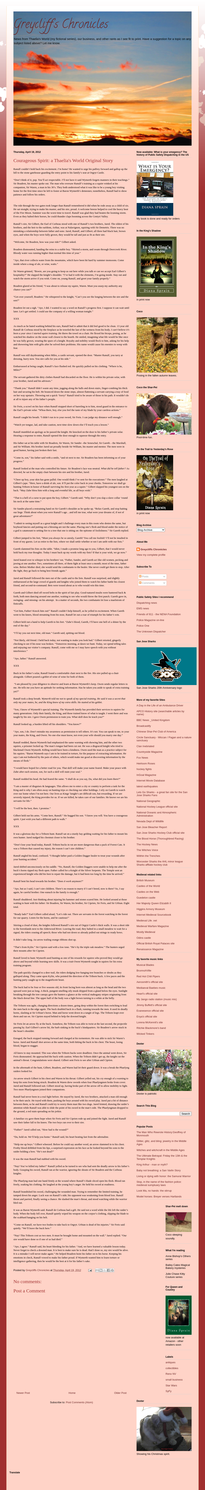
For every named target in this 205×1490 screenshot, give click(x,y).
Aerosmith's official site (150, 981)
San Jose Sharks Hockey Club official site (161, 832)
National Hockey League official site (157, 806)
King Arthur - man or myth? (152, 1164)
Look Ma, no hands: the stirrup (154, 1190)
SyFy (169, 1391)
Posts (144, 576)
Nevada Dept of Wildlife (150, 821)
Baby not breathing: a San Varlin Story (159, 1170)
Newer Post (23, 1392)
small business (174, 1379)
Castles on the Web (148, 891)
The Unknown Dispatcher (151, 631)
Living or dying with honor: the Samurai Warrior (164, 1176)
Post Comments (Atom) (79, 1402)
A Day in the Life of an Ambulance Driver (160, 705)
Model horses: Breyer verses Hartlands (159, 1196)
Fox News (142, 757)
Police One (143, 625)
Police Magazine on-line (150, 620)
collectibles (172, 1368)
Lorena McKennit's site (150, 1022)
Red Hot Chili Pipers (148, 976)
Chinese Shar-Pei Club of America (156, 731)
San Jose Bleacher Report (152, 827)
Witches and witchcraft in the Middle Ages (161, 1150)
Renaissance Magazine (150, 949)
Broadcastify (144, 725)
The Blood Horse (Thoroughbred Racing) (160, 838)
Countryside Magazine (149, 751)
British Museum (146, 880)
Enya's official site (147, 1016)
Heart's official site (147, 993)
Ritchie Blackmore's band (151, 1027)
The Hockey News (147, 844)
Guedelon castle (146, 897)
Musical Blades (145, 964)
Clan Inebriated (145, 746)
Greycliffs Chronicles (154, 549)
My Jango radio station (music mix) (157, 999)
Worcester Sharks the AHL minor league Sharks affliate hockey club (160, 863)
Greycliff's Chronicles (60, 25)
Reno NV (171, 1373)
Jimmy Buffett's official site (152, 1005)
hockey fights (144, 769)
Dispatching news (147, 602)
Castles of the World (148, 885)
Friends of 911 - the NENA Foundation (159, 614)
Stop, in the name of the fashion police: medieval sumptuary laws (159, 1183)
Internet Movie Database (151, 780)
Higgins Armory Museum (151, 909)
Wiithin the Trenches (148, 855)
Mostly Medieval (146, 931)
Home (72, 1392)
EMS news (143, 608)
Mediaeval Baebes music (151, 987)
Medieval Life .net (147, 920)
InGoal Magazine (146, 774)
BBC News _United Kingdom (153, 720)
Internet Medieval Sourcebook (154, 914)
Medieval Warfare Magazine (153, 926)
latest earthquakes (147, 786)
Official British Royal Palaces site (156, 943)
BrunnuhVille (144, 970)
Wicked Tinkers (145, 1033)
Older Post (120, 1392)
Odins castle (144, 937)
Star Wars (171, 1385)
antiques (170, 1362)
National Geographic (148, 801)
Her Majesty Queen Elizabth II (154, 903)
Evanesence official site (150, 1010)
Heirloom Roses (146, 763)
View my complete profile (151, 554)
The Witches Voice (147, 850)
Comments (147, 582)
